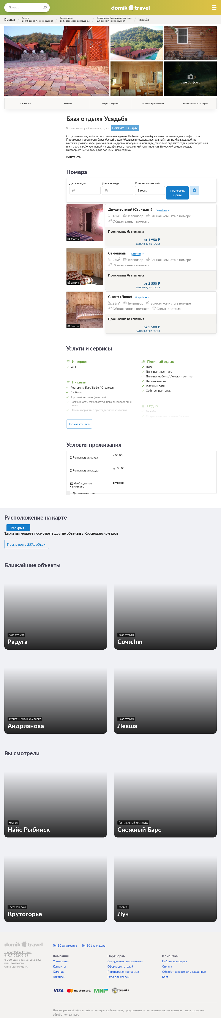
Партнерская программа (123, 964)
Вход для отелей (118, 969)
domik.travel (23, 937)
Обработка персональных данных (184, 964)
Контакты (59, 959)
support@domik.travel (18, 944)
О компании (61, 954)
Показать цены (177, 190)
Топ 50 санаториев (65, 938)
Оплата (167, 959)
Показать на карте (123, 127)
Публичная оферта (174, 954)
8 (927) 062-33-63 (16, 948)
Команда (58, 964)
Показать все (85, 418)
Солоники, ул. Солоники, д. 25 (89, 127)
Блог (165, 969)
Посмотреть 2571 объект (32, 537)
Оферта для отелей (120, 959)
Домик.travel (130, 8)
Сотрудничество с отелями (125, 954)
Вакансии (59, 969)
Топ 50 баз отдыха (94, 938)
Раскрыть (18, 521)
